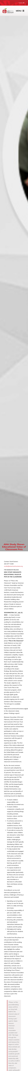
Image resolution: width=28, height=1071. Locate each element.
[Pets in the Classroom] (8, 9)
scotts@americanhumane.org (13, 566)
